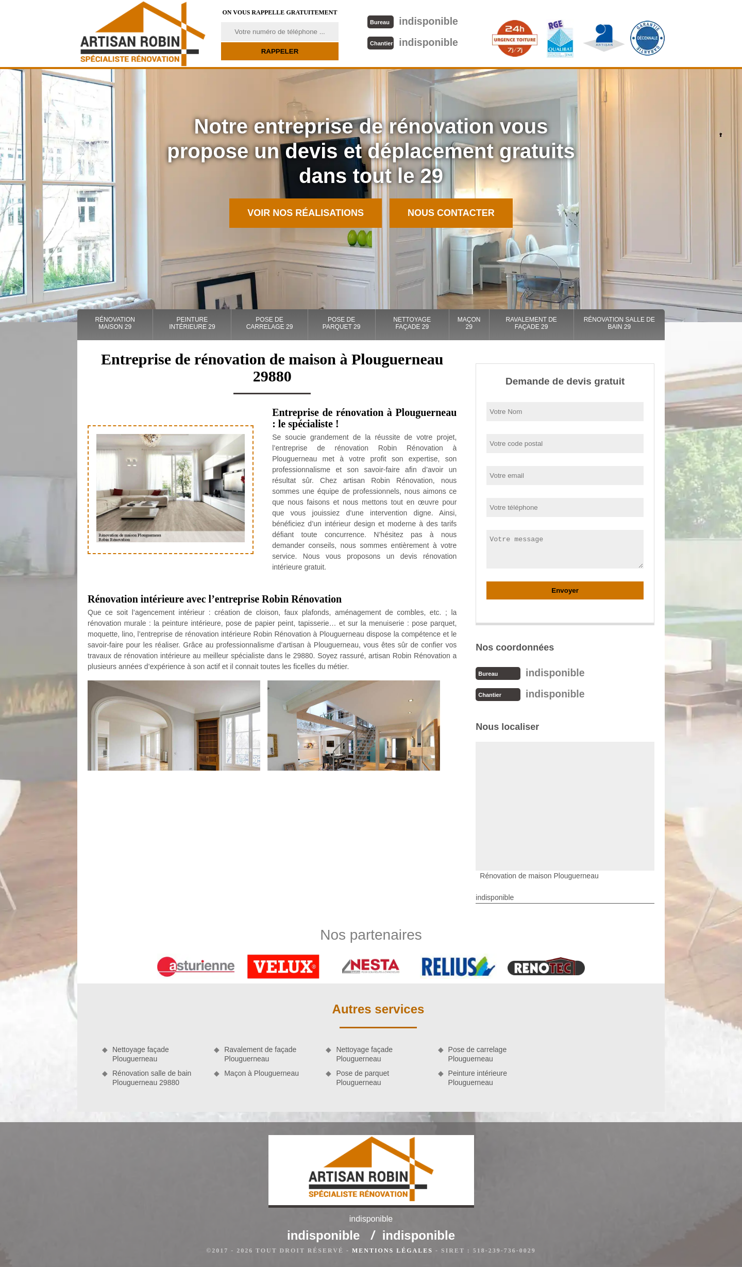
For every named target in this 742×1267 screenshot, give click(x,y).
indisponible (412, 20)
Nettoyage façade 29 (412, 323)
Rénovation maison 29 (115, 323)
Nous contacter (451, 213)
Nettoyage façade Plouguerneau (140, 1053)
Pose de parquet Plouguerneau (362, 1077)
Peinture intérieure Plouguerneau (477, 1077)
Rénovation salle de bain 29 (619, 323)
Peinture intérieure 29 (192, 323)
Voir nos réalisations (305, 213)
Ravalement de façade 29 (530, 323)
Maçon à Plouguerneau (261, 1072)
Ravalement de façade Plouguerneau (260, 1053)
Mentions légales (392, 1249)
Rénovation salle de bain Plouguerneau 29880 (151, 1077)
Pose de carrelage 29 (269, 323)
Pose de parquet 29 (342, 323)
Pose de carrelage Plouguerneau (477, 1053)
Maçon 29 (469, 323)
